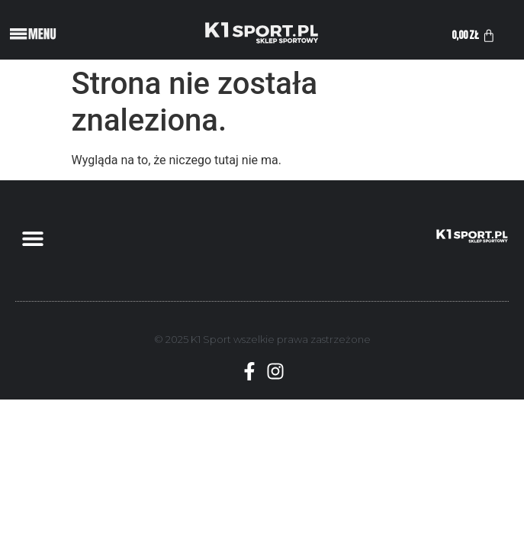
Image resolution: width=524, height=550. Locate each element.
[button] (32, 239)
